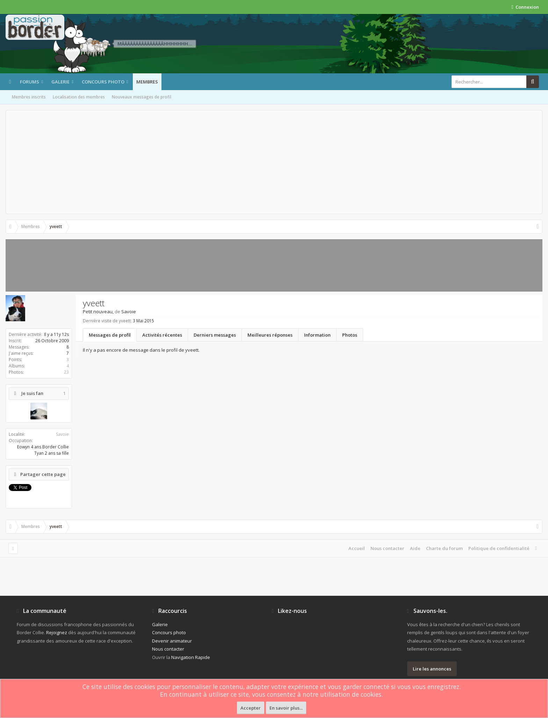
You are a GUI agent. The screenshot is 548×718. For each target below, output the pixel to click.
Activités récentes (162, 335)
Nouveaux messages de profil (141, 97)
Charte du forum (444, 548)
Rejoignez (56, 632)
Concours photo (103, 82)
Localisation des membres (79, 97)
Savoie (62, 434)
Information (317, 335)
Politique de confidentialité (498, 548)
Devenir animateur (172, 641)
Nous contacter (387, 548)
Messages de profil (110, 335)
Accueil (356, 548)
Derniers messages (215, 335)
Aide (415, 548)
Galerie (60, 82)
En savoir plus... (286, 708)
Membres (147, 82)
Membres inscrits (29, 97)
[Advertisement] (274, 162)
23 (66, 372)
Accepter (250, 708)
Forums (29, 82)
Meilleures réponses (270, 335)
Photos (349, 335)
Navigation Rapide (190, 657)
